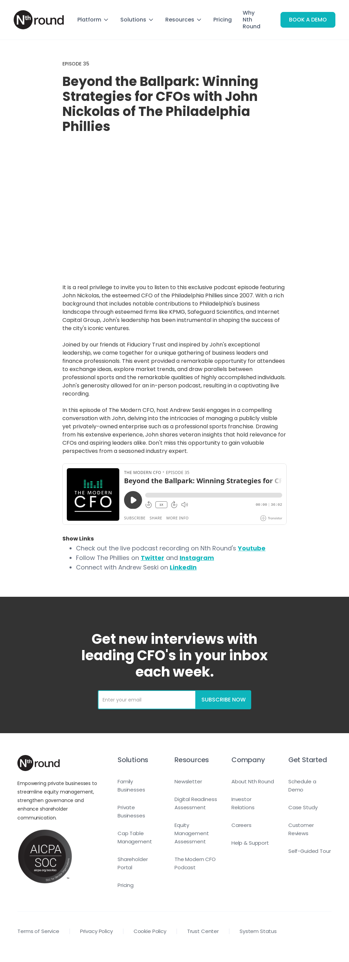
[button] (93, 20)
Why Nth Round (251, 19)
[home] (39, 19)
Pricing (222, 20)
